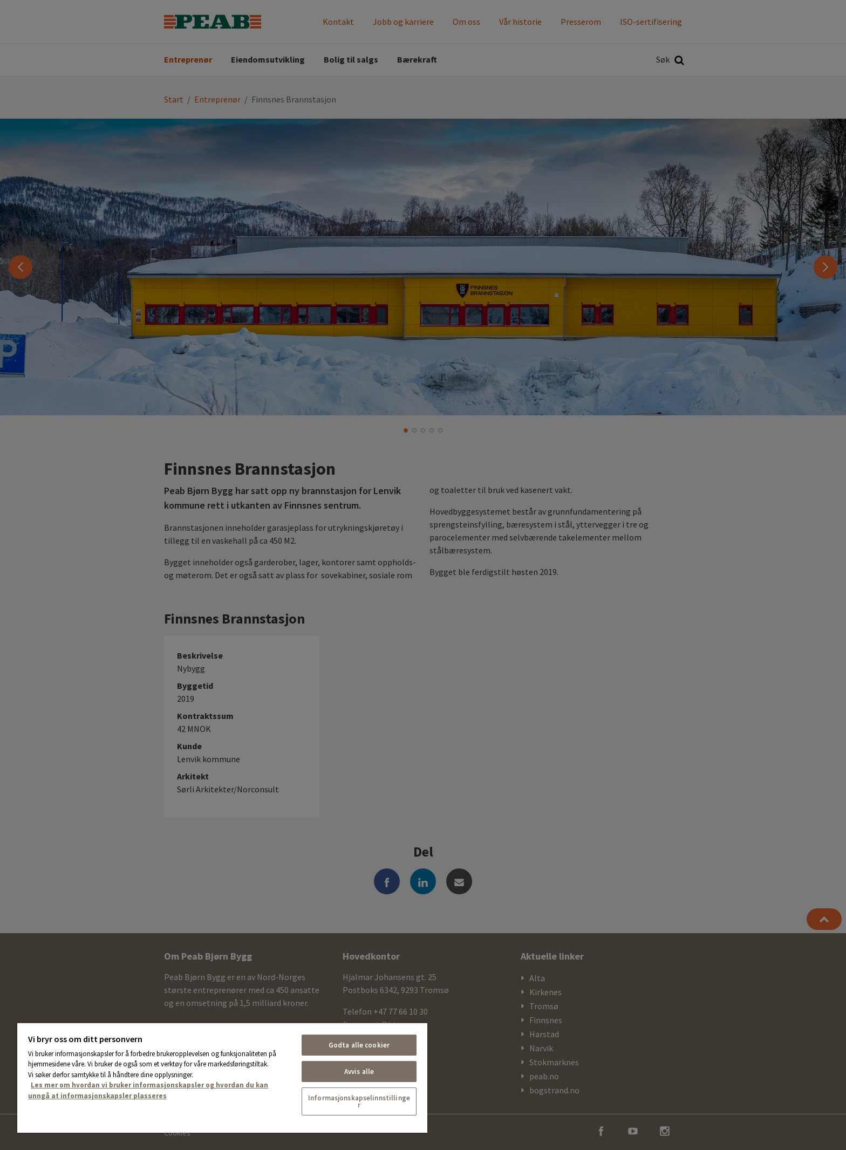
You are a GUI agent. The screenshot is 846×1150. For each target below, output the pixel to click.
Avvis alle (359, 1071)
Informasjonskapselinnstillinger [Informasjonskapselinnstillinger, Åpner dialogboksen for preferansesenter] (359, 1101)
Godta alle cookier (359, 1045)
